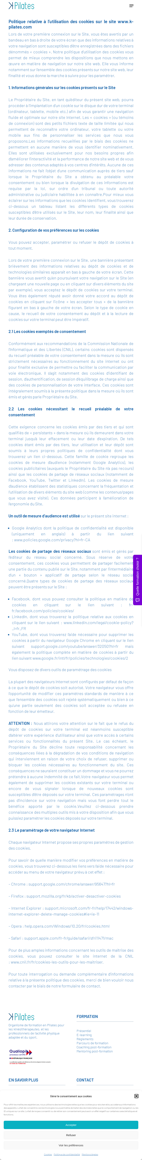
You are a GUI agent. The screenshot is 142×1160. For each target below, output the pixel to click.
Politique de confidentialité (67, 1154)
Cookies (48, 1154)
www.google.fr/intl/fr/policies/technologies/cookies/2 (80, 658)
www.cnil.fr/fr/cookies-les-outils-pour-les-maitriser (57, 961)
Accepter (70, 1124)
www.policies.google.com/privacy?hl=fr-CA (52, 539)
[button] (136, 1096)
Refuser (71, 1135)
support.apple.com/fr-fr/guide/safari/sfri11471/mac (68, 938)
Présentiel (84, 1031)
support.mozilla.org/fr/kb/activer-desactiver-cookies (74, 896)
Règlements (85, 1039)
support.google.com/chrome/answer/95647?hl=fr (72, 883)
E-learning (84, 1035)
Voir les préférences (71, 1145)
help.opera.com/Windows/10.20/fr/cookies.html (67, 926)
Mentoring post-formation (95, 1051)
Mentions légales (90, 1154)
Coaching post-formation (94, 1047)
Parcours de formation (92, 1043)
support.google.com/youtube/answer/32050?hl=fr (74, 646)
